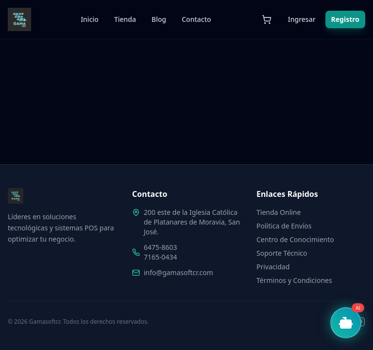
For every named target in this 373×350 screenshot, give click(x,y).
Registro (345, 19)
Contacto (196, 19)
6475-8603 (160, 247)
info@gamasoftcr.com (178, 272)
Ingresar (302, 19)
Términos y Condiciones (294, 280)
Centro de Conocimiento (295, 239)
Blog (159, 19)
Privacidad (272, 266)
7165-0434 (160, 257)
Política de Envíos (284, 225)
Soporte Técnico (281, 253)
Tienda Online (278, 212)
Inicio (90, 19)
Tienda (125, 19)
